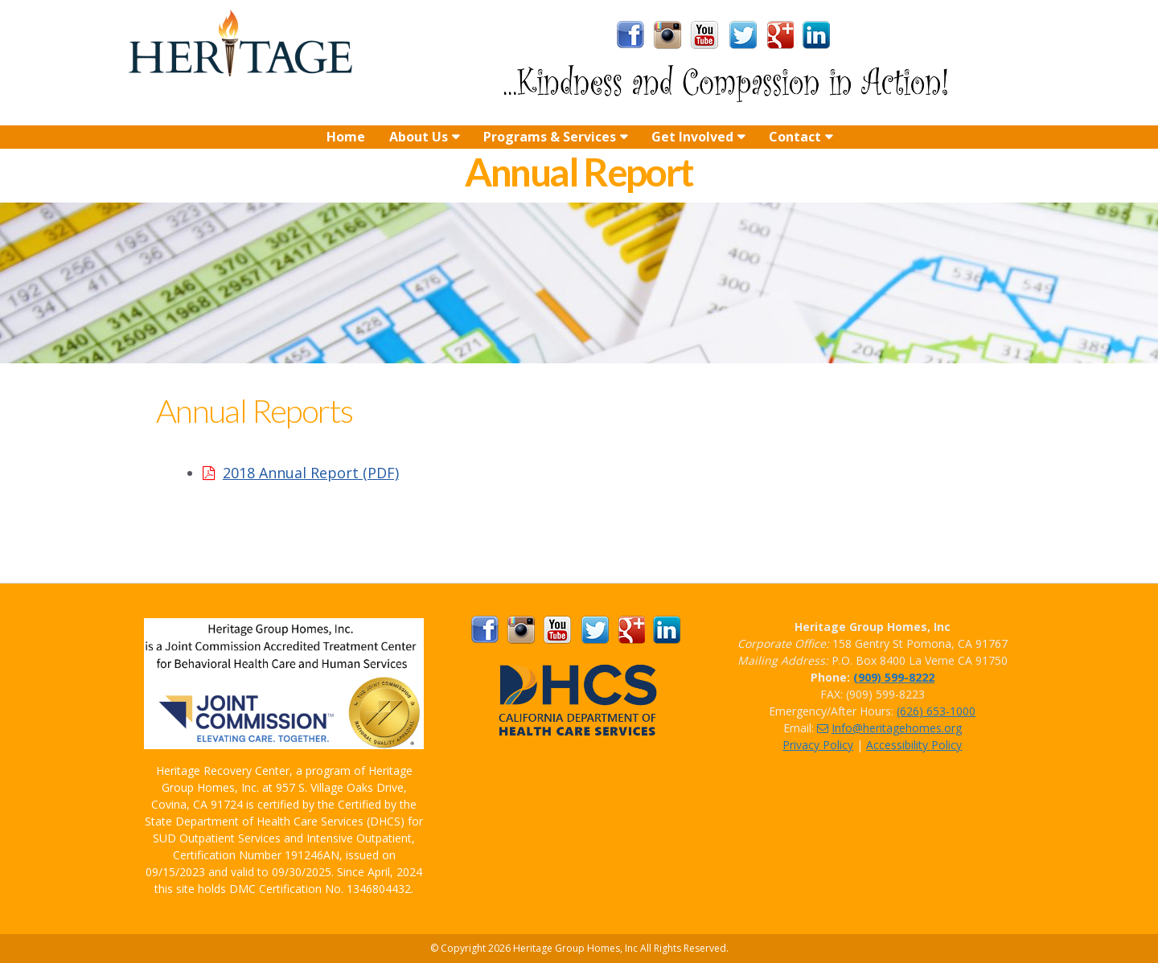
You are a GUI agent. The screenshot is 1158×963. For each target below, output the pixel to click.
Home (345, 136)
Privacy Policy (817, 744)
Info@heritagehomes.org (889, 728)
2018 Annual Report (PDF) (311, 472)
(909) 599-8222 (893, 677)
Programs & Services (549, 136)
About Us (418, 136)
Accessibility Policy (914, 744)
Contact (795, 136)
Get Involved (692, 136)
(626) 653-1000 (936, 711)
